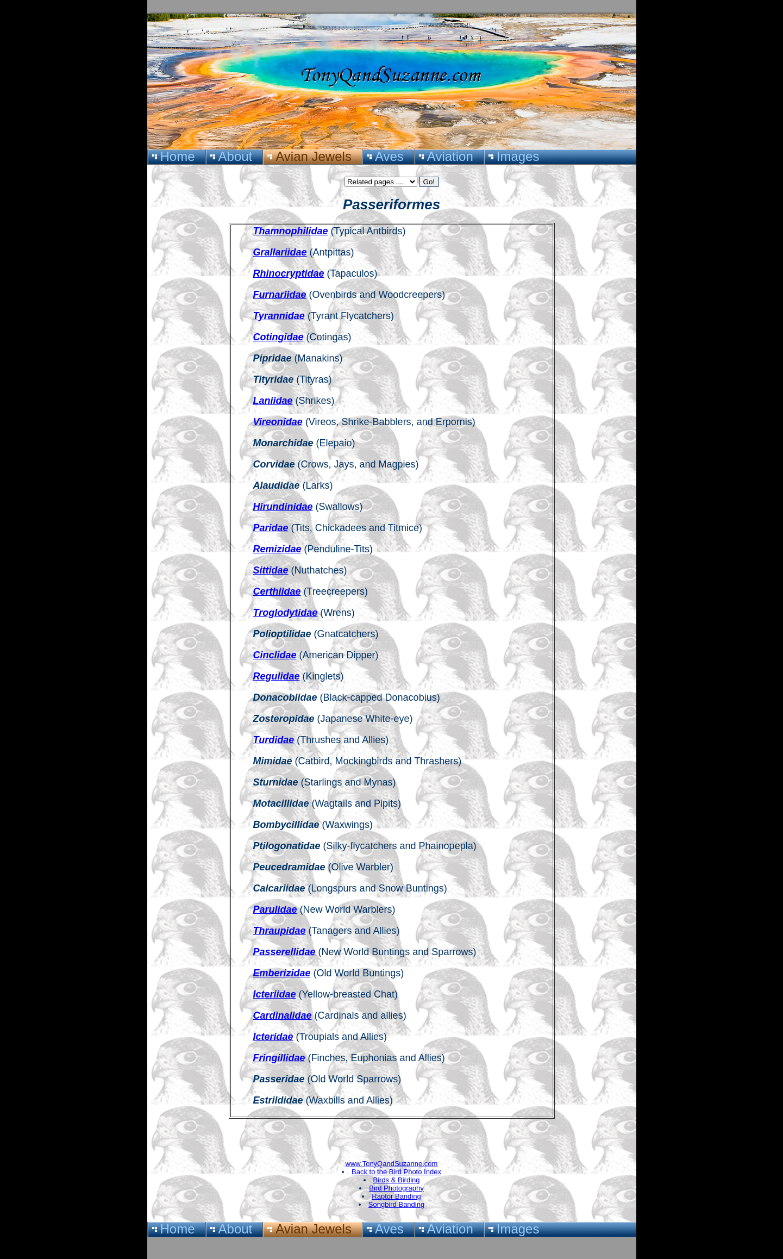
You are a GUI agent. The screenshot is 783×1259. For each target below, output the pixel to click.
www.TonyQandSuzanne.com (392, 1164)
